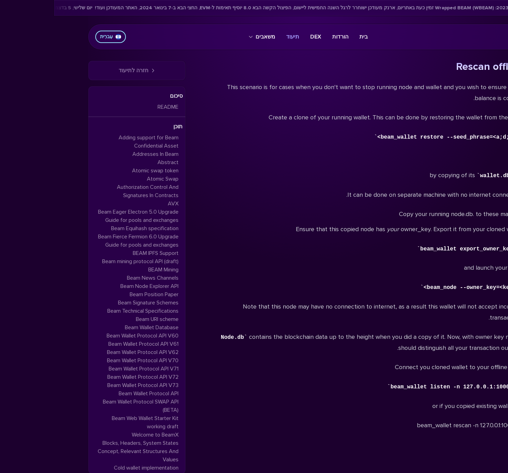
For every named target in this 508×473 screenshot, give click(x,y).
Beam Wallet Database (98, 327)
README (114, 107)
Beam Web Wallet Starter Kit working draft (91, 422)
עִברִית (56, 37)
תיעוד (238, 36)
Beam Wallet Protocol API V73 (89, 385)
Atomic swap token (101, 170)
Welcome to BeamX (101, 434)
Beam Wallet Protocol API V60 (89, 335)
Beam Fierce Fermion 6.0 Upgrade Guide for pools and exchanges (84, 240)
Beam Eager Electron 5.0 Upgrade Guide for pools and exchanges (84, 216)
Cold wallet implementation (92, 467)
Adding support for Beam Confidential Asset (95, 141)
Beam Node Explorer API (95, 286)
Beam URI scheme (103, 319)
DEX (261, 36)
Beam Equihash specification (91, 228)
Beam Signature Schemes (94, 302)
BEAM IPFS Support (102, 253)
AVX (119, 203)
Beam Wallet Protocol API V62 (89, 352)
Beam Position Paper (100, 294)
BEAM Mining (109, 269)
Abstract (114, 162)
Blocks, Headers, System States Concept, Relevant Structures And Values (84, 451)
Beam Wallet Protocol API (95, 393)
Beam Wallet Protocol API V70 (89, 360)
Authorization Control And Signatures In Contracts (94, 191)
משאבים (208, 36)
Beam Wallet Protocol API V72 (89, 377)
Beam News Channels (99, 278)
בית (309, 36)
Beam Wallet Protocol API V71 (90, 368)
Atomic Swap (109, 178)
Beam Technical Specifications (89, 311)
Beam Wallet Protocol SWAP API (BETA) (87, 405)
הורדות (286, 36)
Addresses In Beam (101, 154)
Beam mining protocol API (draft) (86, 261)
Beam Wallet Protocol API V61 (89, 344)
